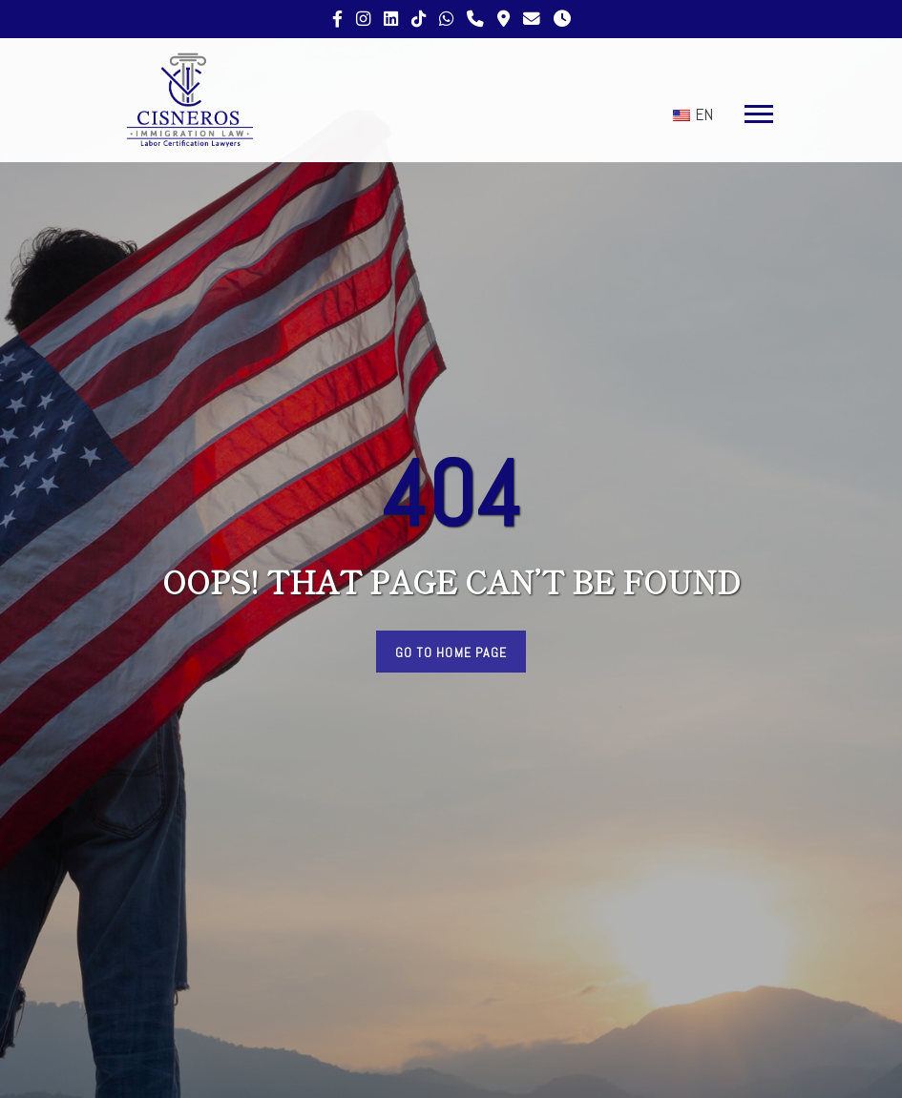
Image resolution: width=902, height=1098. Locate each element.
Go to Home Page (451, 652)
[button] (754, 110)
